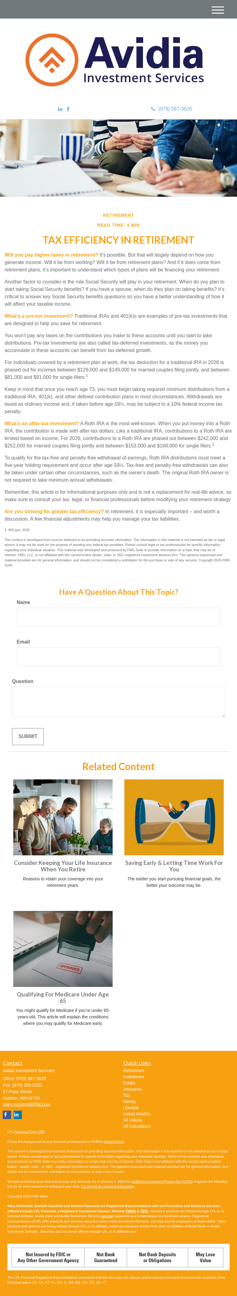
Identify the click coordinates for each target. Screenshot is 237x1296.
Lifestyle (131, 1107)
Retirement (133, 1070)
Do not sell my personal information (107, 1186)
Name (23, 602)
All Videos (132, 1120)
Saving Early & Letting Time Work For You (174, 866)
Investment (133, 1076)
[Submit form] (28, 736)
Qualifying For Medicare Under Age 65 (63, 997)
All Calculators (137, 1126)
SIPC (144, 1211)
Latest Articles (136, 1113)
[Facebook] (68, 109)
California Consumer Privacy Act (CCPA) (162, 1181)
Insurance (132, 1089)
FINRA (131, 1211)
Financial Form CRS (29, 1132)
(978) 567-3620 (171, 108)
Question (22, 681)
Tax (126, 1095)
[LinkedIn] (60, 109)
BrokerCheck (114, 1141)
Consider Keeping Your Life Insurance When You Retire (63, 866)
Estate (129, 1082)
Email (23, 641)
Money (129, 1101)
